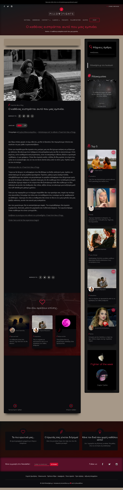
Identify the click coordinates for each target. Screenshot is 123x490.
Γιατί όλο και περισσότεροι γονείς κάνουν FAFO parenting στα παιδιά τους (102, 180)
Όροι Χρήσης (79, 476)
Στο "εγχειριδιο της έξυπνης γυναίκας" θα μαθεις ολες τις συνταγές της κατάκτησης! (100, 445)
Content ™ (46, 20)
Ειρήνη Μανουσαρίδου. (27, 132)
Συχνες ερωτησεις (114, 6)
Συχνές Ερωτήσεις (31, 476)
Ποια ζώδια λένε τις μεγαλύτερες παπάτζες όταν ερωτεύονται (65, 341)
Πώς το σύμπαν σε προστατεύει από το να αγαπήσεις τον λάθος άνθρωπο (40, 342)
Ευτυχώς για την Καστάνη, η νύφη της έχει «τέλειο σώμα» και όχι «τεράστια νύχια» (100, 339)
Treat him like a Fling (16, 105)
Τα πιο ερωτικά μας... (23, 437)
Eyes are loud (14, 336)
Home (47, 31)
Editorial (27, 20)
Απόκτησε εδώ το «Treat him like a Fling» (23, 167)
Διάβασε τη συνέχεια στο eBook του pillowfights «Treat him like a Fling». (36, 215)
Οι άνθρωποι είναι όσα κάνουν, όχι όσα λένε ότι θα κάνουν (18, 341)
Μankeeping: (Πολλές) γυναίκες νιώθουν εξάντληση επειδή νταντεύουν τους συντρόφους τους (101, 260)
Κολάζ (91, 214)
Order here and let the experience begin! (23, 220)
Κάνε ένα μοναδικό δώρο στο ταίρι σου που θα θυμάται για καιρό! (61, 442)
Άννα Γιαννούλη (20, 330)
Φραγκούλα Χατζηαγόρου (102, 328)
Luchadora (93, 176)
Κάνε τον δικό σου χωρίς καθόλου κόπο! (100, 438)
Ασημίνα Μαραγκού (44, 330)
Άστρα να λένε (62, 336)
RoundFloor (79, 483)
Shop (94, 20)
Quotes (85, 20)
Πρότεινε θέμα (51, 476)
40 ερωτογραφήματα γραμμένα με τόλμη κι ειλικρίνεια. (23, 442)
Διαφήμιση (61, 476)
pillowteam (98, 209)
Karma (91, 334)
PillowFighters (75, 20)
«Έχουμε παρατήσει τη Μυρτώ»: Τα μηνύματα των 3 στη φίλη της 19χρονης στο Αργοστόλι (101, 220)
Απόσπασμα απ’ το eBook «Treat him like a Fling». (57, 132)
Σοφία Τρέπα (98, 170)
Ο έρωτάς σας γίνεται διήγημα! (61, 437)
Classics (56, 20)
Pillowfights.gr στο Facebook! (101, 65)
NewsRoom (36, 20)
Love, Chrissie (93, 255)
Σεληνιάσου (37, 336)
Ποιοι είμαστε (70, 476)
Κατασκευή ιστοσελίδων (61, 483)
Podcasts (65, 20)
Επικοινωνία (42, 476)
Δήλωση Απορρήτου (91, 476)
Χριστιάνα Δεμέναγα (100, 249)
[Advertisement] (42, 380)
